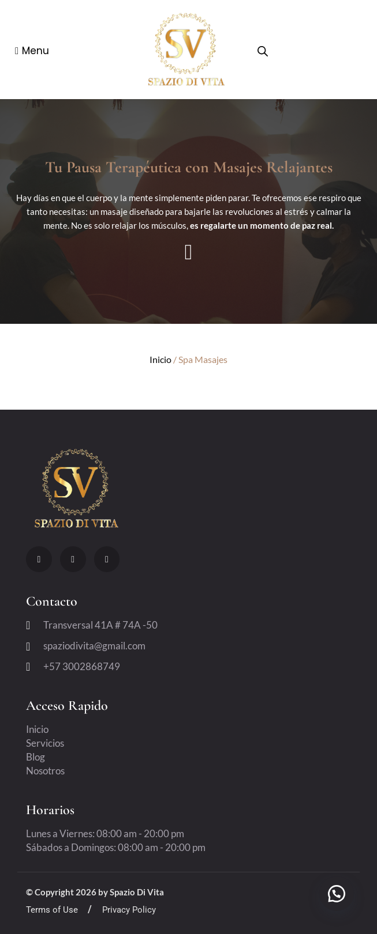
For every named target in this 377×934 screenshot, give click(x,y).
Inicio (160, 359)
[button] (336, 893)
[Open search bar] (262, 51)
